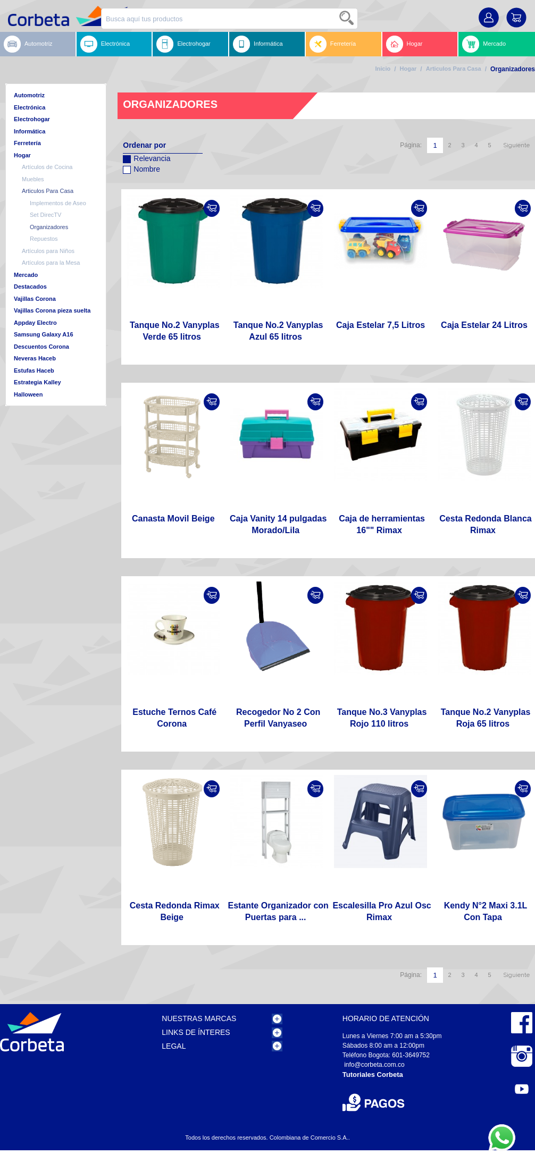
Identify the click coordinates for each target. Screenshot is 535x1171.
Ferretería (333, 44)
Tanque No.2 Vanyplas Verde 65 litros (175, 331)
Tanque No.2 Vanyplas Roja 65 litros (486, 717)
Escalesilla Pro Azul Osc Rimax (381, 911)
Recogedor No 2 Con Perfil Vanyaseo (278, 717)
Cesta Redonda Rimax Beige (175, 911)
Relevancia (146, 157)
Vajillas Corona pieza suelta (52, 310)
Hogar (404, 44)
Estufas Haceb (34, 370)
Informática (257, 44)
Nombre (141, 168)
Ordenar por (144, 145)
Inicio (382, 68)
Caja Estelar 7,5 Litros (380, 325)
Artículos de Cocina (47, 167)
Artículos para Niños (48, 251)
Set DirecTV (45, 215)
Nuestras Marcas (199, 1018)
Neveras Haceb (35, 358)
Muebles (33, 179)
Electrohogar (183, 44)
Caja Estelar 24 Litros (484, 325)
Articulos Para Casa (453, 68)
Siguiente (516, 145)
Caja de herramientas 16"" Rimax (382, 524)
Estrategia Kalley (37, 382)
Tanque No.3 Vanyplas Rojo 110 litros (382, 717)
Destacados (30, 286)
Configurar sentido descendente (131, 183)
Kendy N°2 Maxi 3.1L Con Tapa (486, 911)
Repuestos (44, 238)
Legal (174, 1046)
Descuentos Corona (41, 346)
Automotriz (28, 44)
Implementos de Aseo (58, 203)
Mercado (484, 44)
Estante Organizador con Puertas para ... (278, 911)
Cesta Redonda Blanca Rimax (485, 524)
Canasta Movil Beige (173, 518)
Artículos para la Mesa (51, 262)
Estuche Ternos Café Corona (174, 717)
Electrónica (105, 44)
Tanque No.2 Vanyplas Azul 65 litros (278, 331)
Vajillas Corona (35, 299)
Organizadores (49, 227)
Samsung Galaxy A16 (43, 334)
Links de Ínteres (196, 1032)
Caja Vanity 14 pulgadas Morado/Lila (278, 524)
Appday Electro (35, 322)
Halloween (28, 394)
